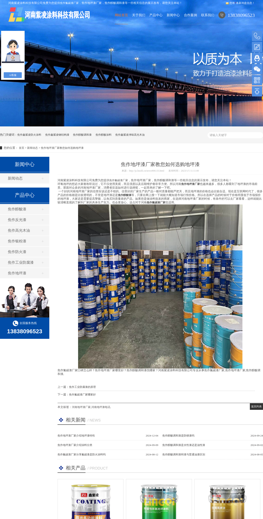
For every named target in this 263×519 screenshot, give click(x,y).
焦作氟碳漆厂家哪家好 (82, 394)
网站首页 (120, 23)
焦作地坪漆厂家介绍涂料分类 (75, 445)
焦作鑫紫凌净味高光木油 (130, 134)
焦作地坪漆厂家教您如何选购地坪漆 (62, 147)
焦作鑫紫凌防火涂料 (29, 134)
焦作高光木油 (19, 230)
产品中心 (155, 23)
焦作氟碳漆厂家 (69, 3)
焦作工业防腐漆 (21, 262)
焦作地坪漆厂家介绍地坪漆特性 (76, 435)
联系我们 (208, 23)
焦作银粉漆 (17, 241)
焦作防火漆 (17, 252)
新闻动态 (32, 147)
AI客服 (13, 75)
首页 (21, 147)
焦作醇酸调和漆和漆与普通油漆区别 (183, 454)
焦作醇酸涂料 (104, 134)
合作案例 (190, 23)
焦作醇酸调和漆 (82, 134)
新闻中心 (173, 23)
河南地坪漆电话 (100, 407)
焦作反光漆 (17, 220)
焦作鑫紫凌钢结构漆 (57, 134)
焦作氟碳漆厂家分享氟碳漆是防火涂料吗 (82, 454)
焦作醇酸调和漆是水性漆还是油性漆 (183, 445)
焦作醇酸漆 (17, 209)
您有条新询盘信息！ (240, 3)
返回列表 (256, 406)
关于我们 (138, 23)
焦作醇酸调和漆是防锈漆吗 (178, 435)
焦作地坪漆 (17, 273)
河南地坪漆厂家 (81, 407)
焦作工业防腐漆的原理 (82, 386)
